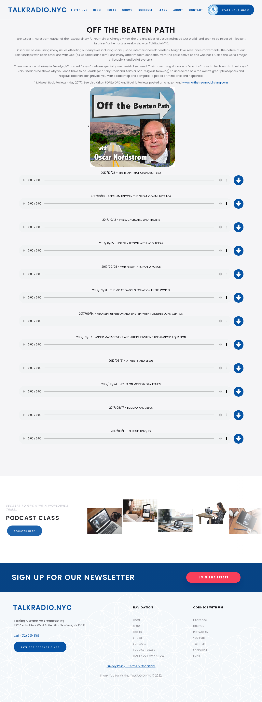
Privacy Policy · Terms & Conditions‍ (131, 666)
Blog (97, 10)
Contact (196, 10)
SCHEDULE (145, 10)
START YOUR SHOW (232, 10)
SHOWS (127, 10)
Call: (17, 636)
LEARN (163, 10)
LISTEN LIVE (79, 10)
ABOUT (178, 10)
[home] (37, 10)
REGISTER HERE (22, 531)
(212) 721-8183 (29, 636)
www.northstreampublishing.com (205, 82)
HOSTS (111, 10)
